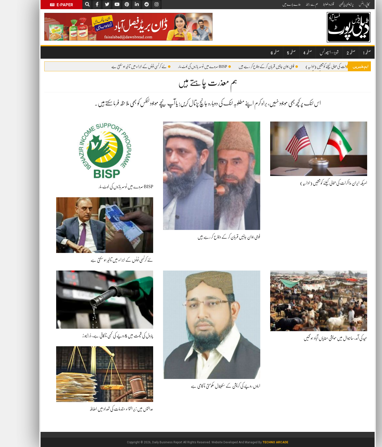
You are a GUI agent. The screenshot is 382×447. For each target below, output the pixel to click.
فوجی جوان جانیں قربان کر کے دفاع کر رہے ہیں (251, 66)
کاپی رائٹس (347, 4)
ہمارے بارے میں (275, 4)
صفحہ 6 (258, 52)
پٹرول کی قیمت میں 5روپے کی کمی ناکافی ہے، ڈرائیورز (101, 336)
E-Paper (44, 4)
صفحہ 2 (334, 52)
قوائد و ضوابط (312, 4)
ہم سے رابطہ (295, 4)
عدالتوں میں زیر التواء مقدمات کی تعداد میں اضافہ (105, 409)
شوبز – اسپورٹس (312, 52)
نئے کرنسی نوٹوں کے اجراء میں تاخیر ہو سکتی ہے (124, 66)
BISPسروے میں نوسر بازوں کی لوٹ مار (188, 66)
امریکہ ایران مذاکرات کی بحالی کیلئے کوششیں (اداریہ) (320, 66)
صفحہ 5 (274, 52)
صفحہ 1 (350, 52)
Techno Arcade (259, 442)
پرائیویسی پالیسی (329, 4)
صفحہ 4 (291, 52)
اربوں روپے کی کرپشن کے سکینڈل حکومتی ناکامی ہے (209, 386)
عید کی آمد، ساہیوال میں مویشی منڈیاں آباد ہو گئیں (319, 338)
